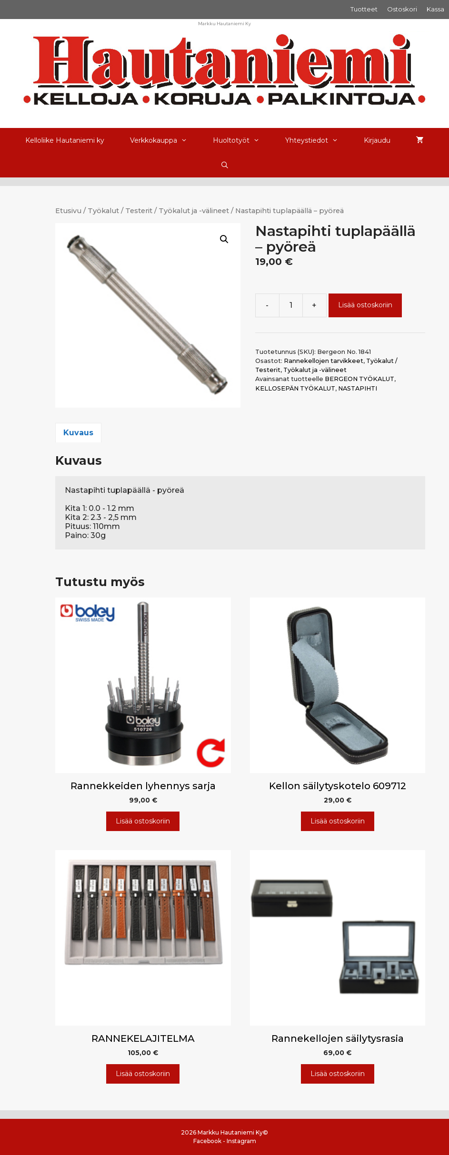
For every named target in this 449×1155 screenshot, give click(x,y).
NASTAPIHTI (357, 388)
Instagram (241, 1141)
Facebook (207, 1141)
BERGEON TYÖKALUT (359, 378)
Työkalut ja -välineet (194, 210)
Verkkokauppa (165, 140)
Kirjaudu (377, 140)
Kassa (435, 9)
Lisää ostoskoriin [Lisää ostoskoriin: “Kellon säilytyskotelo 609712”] (337, 821)
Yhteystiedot (318, 140)
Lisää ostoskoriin (365, 305)
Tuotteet (364, 9)
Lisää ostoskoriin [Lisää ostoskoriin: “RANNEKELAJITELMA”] (143, 1073)
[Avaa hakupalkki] (225, 165)
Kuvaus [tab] (78, 432)
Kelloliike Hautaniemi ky (64, 140)
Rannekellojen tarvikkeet (323, 360)
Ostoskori (402, 9)
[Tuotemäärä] (291, 305)
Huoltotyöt (242, 140)
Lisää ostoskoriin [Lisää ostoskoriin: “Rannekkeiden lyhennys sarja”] (143, 821)
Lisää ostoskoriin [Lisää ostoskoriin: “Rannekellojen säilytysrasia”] (337, 1073)
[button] (224, 239)
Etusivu (68, 210)
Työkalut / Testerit (120, 210)
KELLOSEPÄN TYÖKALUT (295, 388)
